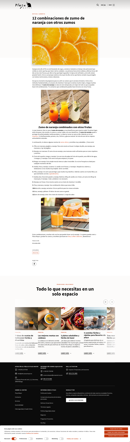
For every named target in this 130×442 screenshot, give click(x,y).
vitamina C (35, 136)
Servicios (17, 401)
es (105, 5)
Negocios (43, 415)
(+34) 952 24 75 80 (23, 369)
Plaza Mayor (18, 393)
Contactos (18, 397)
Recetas (35, 253)
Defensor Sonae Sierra (47, 403)
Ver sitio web (47, 379)
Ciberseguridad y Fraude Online (23, 409)
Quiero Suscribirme (76, 400)
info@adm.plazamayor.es (25, 373)
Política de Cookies (46, 393)
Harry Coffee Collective (75, 236)
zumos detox (64, 142)
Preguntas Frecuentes (47, 419)
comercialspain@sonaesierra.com (52, 375)
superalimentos (54, 174)
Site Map (43, 423)
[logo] (40, 5)
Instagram (69, 434)
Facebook (66, 434)
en (102, 5)
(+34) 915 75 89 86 (48, 371)
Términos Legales (46, 407)
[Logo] (39, 433)
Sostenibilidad (19, 405)
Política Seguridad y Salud (48, 411)
